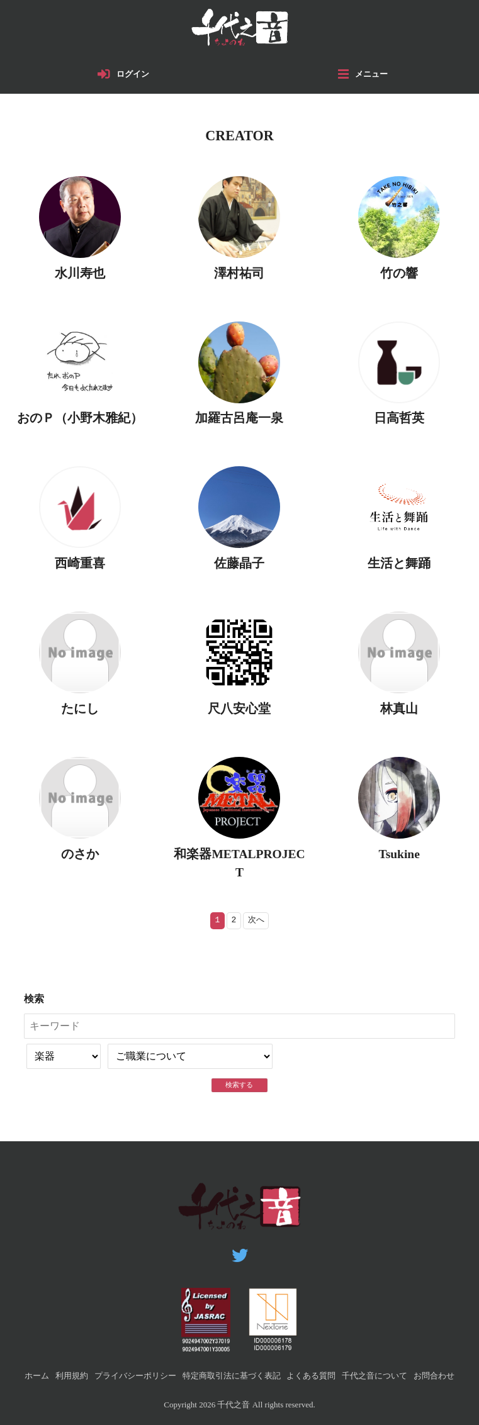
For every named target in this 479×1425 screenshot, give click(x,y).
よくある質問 (310, 1375)
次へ (256, 920)
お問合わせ (434, 1375)
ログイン (132, 74)
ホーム (37, 1375)
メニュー (371, 74)
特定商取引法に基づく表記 (232, 1375)
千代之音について (374, 1375)
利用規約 (71, 1375)
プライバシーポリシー (135, 1375)
